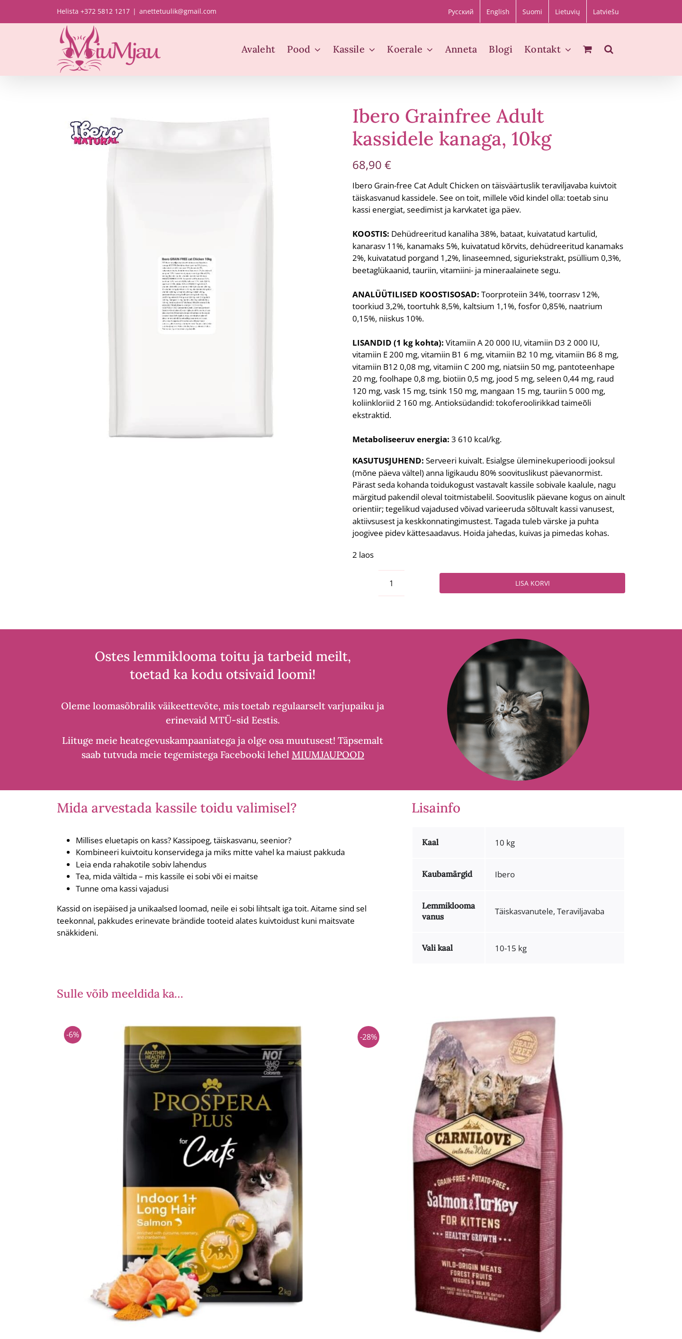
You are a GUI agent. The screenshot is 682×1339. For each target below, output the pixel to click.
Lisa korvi (532, 583)
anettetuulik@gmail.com (177, 11)
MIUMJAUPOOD (328, 754)
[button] (608, 49)
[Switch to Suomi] (532, 11)
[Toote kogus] (391, 583)
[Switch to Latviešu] (606, 11)
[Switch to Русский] (461, 11)
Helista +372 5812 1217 (93, 11)
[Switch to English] (498, 11)
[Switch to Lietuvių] (567, 11)
